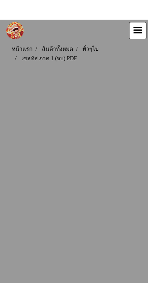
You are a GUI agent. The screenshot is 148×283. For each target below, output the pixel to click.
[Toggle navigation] (137, 30)
